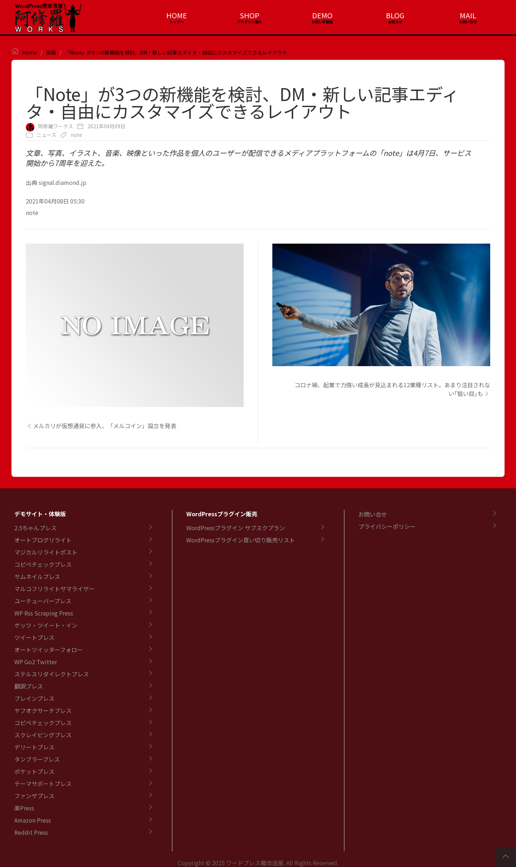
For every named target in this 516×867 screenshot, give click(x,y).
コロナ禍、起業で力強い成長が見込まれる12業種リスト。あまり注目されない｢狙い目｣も (392, 389)
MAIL (468, 15)
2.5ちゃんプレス (35, 527)
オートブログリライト (43, 540)
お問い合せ (372, 514)
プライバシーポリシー (387, 526)
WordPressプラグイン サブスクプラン (235, 527)
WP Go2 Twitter (35, 661)
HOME (176, 15)
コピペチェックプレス (43, 564)
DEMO (322, 15)
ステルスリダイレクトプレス (51, 674)
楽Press (24, 808)
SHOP (249, 15)
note (76, 134)
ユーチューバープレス (42, 601)
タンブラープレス (37, 759)
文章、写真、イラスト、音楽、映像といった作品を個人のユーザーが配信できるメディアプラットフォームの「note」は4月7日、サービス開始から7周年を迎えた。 (248, 158)
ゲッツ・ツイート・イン (45, 625)
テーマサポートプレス (43, 783)
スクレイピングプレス (43, 735)
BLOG (395, 15)
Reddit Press (31, 832)
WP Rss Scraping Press (43, 613)
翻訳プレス (28, 686)
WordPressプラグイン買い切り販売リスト (240, 540)
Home (29, 52)
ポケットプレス (34, 771)
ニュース (46, 134)
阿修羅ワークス (55, 126)
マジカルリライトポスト (45, 552)
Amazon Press (32, 820)
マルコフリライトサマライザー (54, 588)
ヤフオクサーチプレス (43, 710)
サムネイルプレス (37, 576)
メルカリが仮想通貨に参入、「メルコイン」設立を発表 (101, 425)
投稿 (51, 52)
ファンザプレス (34, 795)
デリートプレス (34, 747)
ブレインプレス (34, 698)
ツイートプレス (34, 637)
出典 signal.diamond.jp (56, 182)
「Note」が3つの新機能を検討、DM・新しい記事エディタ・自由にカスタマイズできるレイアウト (176, 52)
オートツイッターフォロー (48, 649)
